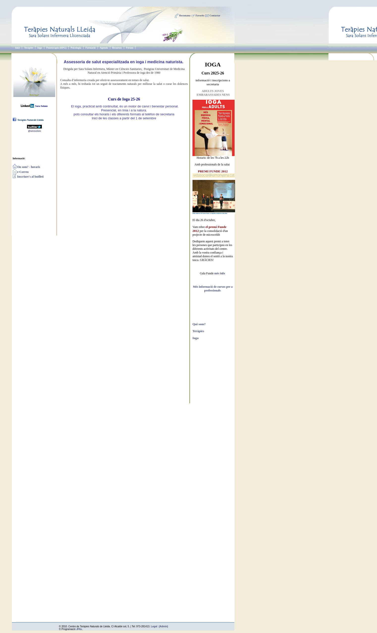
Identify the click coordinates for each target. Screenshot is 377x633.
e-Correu (20, 172)
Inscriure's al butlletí (28, 176)
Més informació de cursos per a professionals (213, 288)
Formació (90, 47)
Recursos (117, 47)
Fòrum (129, 47)
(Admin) (163, 626)
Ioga (39, 47)
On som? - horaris (26, 167)
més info (219, 273)
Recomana (184, 15)
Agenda (104, 47)
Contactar (215, 15)
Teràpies (28, 47)
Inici (17, 47)
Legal (154, 626)
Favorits (200, 15)
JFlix (79, 629)
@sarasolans (34, 130)
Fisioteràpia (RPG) (56, 47)
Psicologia (76, 47)
